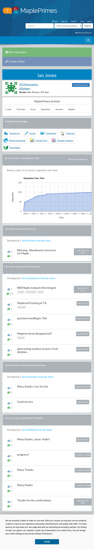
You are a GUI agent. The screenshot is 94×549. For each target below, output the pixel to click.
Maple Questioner (17, 140)
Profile (8, 109)
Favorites (21, 109)
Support (74, 21)
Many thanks (25, 485)
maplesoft (21, 307)
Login (55, 21)
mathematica (30, 292)
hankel (40, 292)
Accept (47, 542)
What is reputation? (77, 159)
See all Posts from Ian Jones (36, 240)
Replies (71, 109)
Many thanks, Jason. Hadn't (33, 439)
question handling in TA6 (32, 318)
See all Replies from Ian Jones (37, 429)
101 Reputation (28, 84)
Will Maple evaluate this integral (36, 287)
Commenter (51, 133)
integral (21, 292)
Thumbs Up (14, 133)
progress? (23, 454)
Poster (33, 133)
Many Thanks (25, 469)
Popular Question (65, 140)
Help (82, 21)
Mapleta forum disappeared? (34, 333)
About (89, 21)
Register (64, 21)
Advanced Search (83, 33)
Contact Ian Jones (81, 85)
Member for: (25, 92)
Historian (70, 133)
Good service (25, 401)
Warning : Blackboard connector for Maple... (36, 251)
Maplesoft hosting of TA (31, 303)
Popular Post (41, 140)
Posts (33, 109)
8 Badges (24, 88)
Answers (59, 109)
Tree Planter (14, 147)
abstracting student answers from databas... (37, 350)
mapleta (21, 338)
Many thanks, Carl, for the (32, 386)
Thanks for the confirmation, (34, 500)
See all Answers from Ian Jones (37, 376)
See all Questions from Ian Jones (38, 278)
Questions (45, 109)
